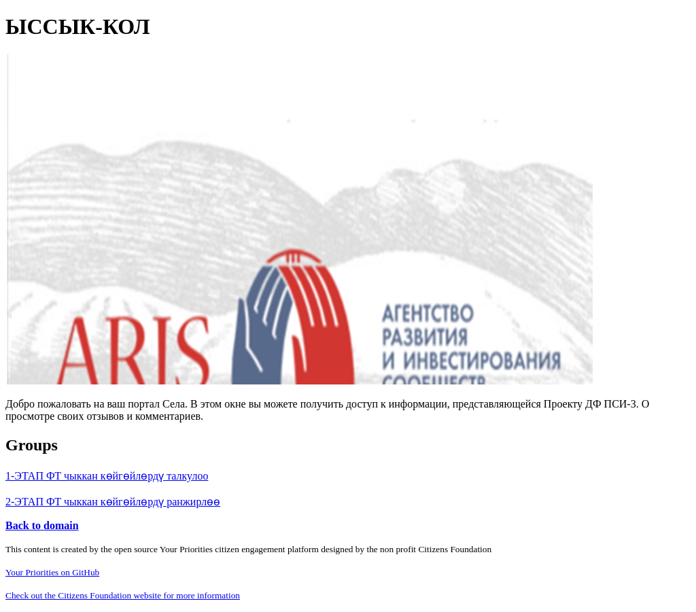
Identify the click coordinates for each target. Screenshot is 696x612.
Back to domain (42, 525)
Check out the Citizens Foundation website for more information (122, 595)
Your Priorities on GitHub (52, 572)
